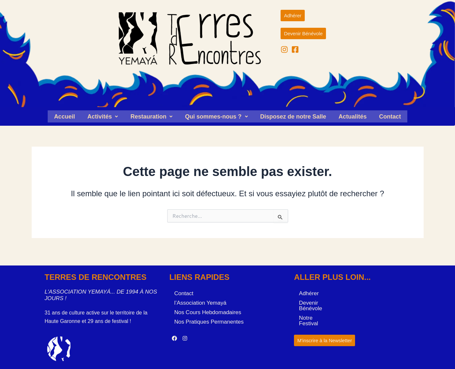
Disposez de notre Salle (293, 116)
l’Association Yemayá (200, 301)
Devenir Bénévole (321, 301)
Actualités (353, 116)
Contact (390, 116)
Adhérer (308, 292)
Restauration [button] (151, 116)
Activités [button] (102, 116)
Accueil (64, 116)
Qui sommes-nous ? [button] (216, 116)
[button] (102, 115)
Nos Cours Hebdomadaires (207, 311)
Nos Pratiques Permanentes (209, 320)
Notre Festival (316, 311)
